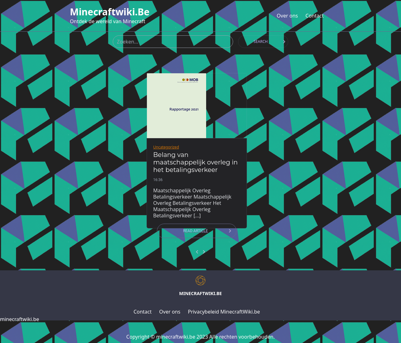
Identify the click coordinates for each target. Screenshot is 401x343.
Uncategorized (166, 147)
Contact (314, 15)
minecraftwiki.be (109, 12)
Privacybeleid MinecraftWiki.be (224, 311)
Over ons (287, 15)
